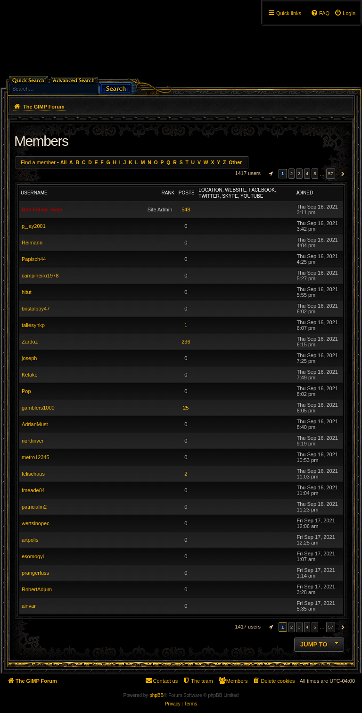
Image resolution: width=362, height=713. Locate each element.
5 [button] (314, 173)
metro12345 (35, 457)
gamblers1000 (38, 408)
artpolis (30, 540)
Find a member (38, 162)
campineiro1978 (40, 275)
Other (235, 162)
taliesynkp (33, 325)
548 (185, 209)
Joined (304, 192)
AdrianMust (35, 424)
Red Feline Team (42, 209)
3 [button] (299, 173)
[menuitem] (344, 13)
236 (185, 341)
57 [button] (330, 173)
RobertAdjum (37, 589)
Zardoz (30, 341)
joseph (29, 358)
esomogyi (33, 556)
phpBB (156, 695)
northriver (32, 441)
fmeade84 (33, 490)
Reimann (32, 242)
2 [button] (291, 173)
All (63, 162)
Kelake (30, 374)
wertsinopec (35, 523)
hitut (27, 292)
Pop (26, 391)
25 (186, 408)
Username (34, 192)
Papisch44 (34, 259)
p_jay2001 (34, 226)
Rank (167, 192)
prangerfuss (35, 573)
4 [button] (307, 173)
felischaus (33, 474)
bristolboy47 (35, 308)
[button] (269, 173)
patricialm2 (34, 507)
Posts (187, 192)
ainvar (29, 606)
